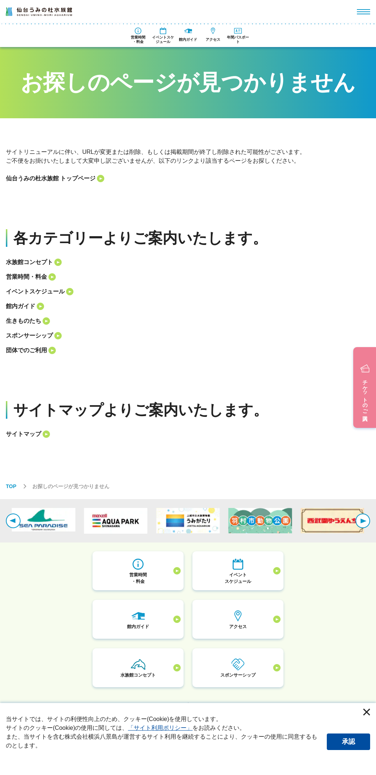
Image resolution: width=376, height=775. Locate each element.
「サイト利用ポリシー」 (160, 728)
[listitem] (188, 178)
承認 (348, 741)
